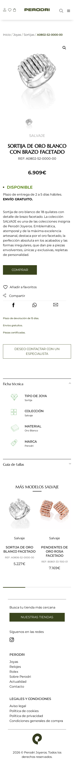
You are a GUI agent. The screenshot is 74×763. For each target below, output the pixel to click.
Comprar (20, 270)
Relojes (15, 667)
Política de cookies (24, 711)
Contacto (16, 686)
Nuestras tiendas (37, 617)
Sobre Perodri (20, 677)
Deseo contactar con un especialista (37, 351)
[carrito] (15, 10)
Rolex (13, 672)
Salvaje (37, 135)
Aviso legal (17, 706)
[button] (64, 47)
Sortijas (29, 34)
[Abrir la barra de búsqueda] (60, 11)
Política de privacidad (26, 716)
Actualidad (17, 681)
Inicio (7, 34)
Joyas (17, 34)
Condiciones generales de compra (36, 721)
